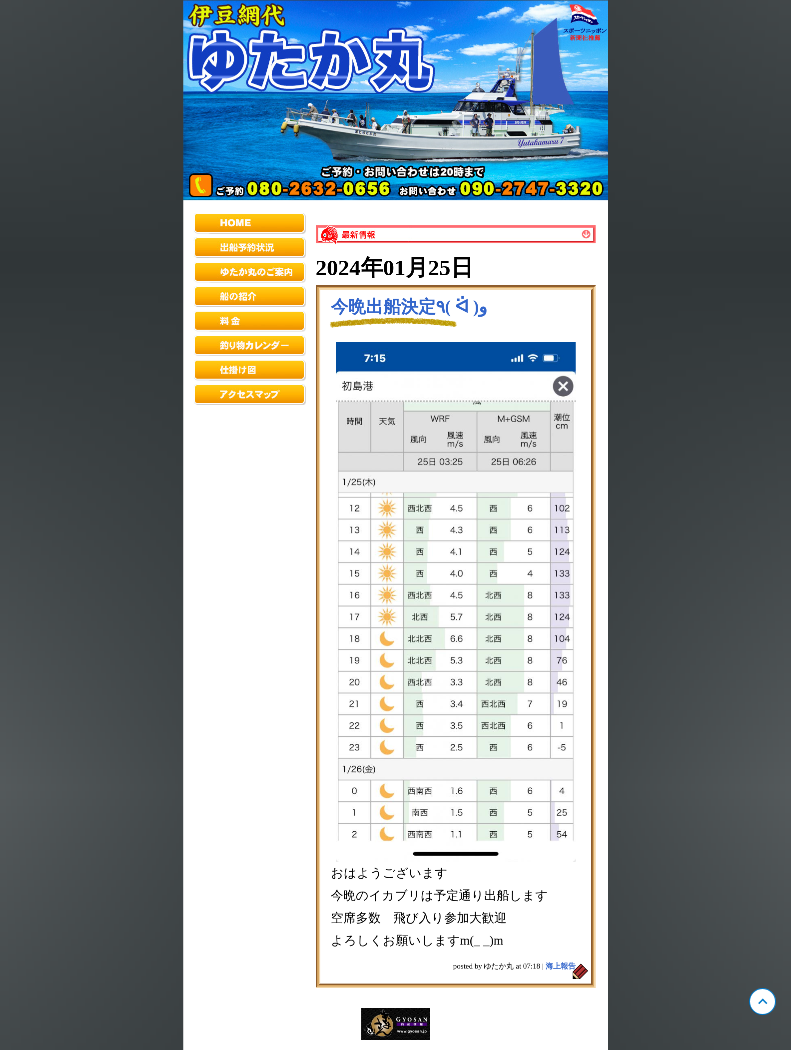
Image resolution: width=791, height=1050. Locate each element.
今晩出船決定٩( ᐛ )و (409, 307)
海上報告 (561, 966)
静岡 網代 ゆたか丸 (395, 100)
